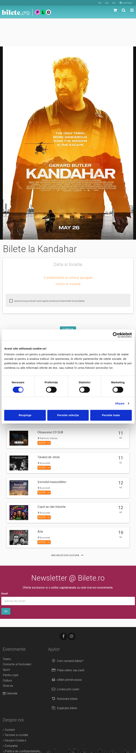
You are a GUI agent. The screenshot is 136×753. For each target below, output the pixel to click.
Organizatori (11, 728)
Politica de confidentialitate (21, 723)
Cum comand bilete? (66, 632)
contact (126, 2)
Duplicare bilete (63, 680)
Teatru (7, 631)
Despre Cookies (14, 712)
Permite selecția (68, 415)
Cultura (68, 301)
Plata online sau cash (67, 642)
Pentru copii (10, 647)
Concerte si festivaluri (17, 636)
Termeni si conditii (15, 707)
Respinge (25, 415)
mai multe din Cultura (68, 527)
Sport (6, 641)
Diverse (8, 657)
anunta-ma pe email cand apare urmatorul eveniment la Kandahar (47, 272)
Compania (10, 717)
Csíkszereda (68, 315)
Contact (9, 701)
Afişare (120, 403)
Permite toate (111, 415)
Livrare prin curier (64, 661)
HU (113, 2)
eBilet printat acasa (66, 651)
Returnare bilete (64, 670)
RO (99, 2)
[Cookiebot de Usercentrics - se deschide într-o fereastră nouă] (115, 335)
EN (106, 2)
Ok (5, 583)
